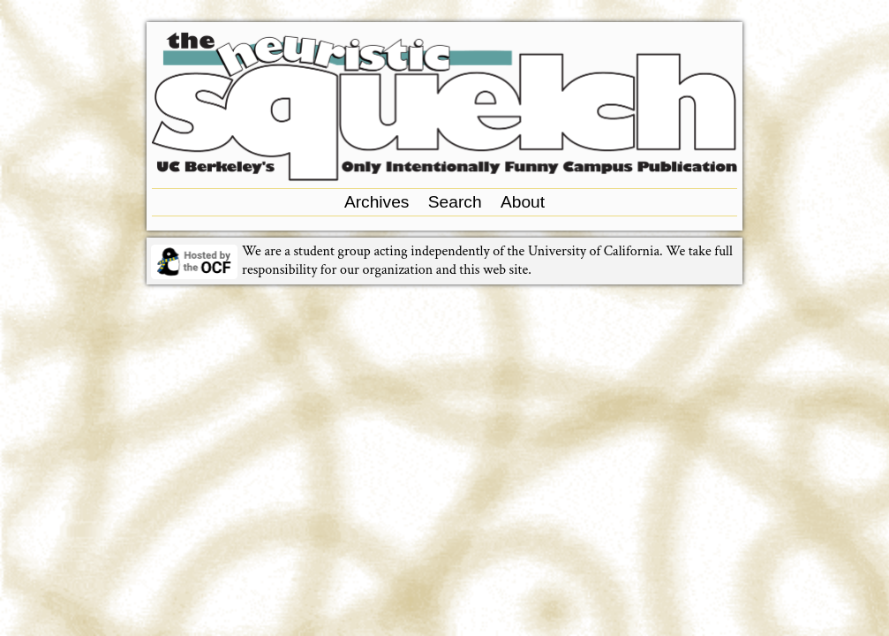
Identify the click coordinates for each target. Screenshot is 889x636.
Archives (377, 202)
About (523, 202)
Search (455, 202)
